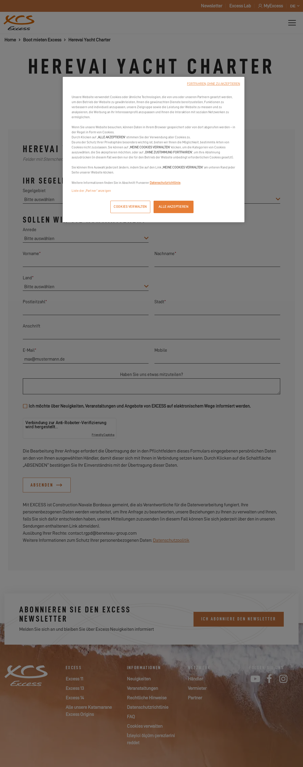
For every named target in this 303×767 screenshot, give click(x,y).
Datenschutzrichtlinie (165, 182)
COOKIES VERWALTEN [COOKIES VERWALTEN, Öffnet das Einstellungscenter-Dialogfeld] (130, 206)
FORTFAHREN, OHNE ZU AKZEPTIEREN (213, 83)
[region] (153, 149)
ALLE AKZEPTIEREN (173, 206)
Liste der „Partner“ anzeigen (91, 190)
